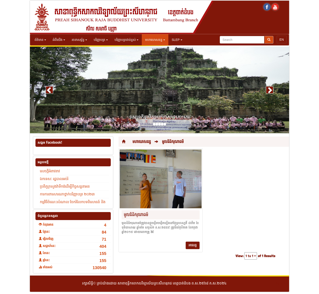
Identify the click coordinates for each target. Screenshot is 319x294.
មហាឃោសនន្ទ (155, 40)
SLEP (177, 40)
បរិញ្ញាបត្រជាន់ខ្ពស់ (126, 40)
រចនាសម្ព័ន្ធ (79, 40)
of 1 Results (266, 256)
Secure (281, 283)
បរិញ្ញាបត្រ (101, 40)
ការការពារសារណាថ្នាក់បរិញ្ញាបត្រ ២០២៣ (67, 194)
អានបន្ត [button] (193, 245)
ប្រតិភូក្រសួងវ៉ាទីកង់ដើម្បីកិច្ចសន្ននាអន (65, 186)
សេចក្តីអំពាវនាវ (50, 171)
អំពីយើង (59, 40)
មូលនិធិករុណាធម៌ (173, 142)
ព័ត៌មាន (40, 40)
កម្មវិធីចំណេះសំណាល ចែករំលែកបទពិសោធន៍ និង (72, 202)
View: (239, 256)
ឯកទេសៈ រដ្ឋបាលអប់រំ (54, 179)
